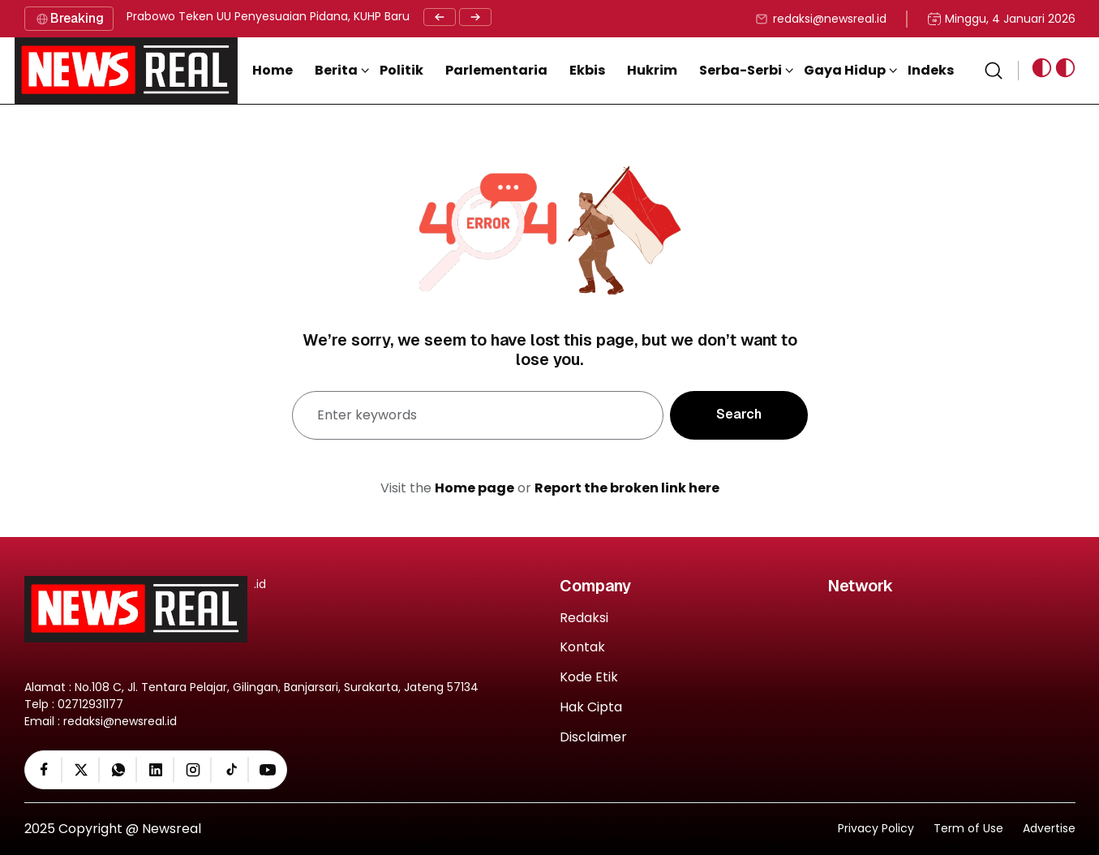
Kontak (582, 648)
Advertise (1049, 829)
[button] (342, 70)
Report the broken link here (626, 488)
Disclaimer (593, 738)
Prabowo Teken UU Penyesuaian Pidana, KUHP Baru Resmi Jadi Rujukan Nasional (348, 16)
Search (739, 414)
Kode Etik (589, 678)
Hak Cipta (591, 708)
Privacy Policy (876, 829)
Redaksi (584, 618)
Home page (474, 488)
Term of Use (968, 829)
